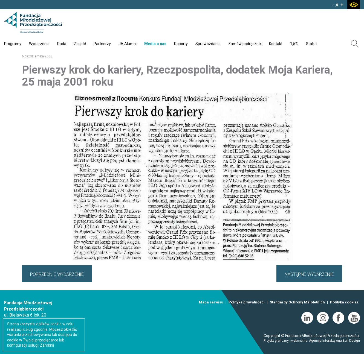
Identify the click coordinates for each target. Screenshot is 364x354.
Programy (12, 44)
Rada (61, 44)
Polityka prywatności (247, 302)
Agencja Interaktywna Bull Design (334, 341)
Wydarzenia (39, 44)
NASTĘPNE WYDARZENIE (309, 274)
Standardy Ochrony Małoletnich (297, 302)
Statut (311, 44)
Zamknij (47, 345)
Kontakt (275, 44)
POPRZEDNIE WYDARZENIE (57, 274)
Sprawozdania (208, 44)
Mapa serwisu (211, 302)
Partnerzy (102, 44)
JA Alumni (128, 44)
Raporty (181, 44)
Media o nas (155, 44)
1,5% (294, 44)
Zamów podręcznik (244, 44)
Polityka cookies (344, 302)
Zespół (80, 44)
